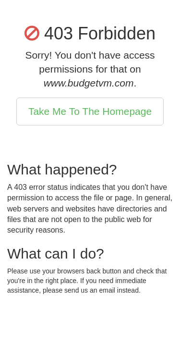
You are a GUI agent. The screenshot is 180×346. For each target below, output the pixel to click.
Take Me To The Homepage (90, 111)
